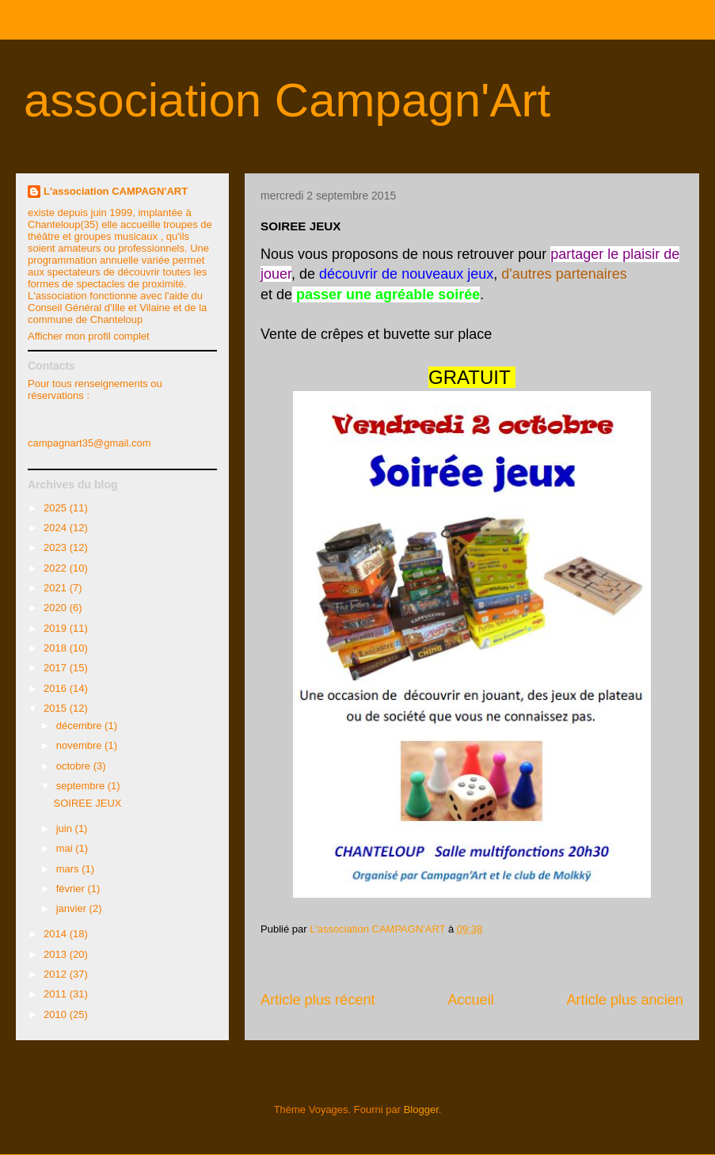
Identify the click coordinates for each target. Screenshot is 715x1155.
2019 (57, 628)
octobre (74, 766)
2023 (57, 547)
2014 (57, 934)
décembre (80, 725)
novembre (80, 745)
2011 (57, 994)
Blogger (421, 1109)
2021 (57, 588)
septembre (82, 786)
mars (69, 869)
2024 (57, 528)
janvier (72, 908)
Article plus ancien (624, 1000)
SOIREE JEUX (87, 803)
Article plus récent (318, 1000)
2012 (57, 974)
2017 (57, 668)
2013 (57, 954)
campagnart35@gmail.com (89, 443)
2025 (57, 508)
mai (66, 848)
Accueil (470, 1000)
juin (65, 828)
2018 (57, 648)
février (72, 889)
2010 (57, 1014)
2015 (57, 708)
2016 (57, 688)
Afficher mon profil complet (89, 336)
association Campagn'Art (287, 100)
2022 (57, 568)
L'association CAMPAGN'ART (116, 191)
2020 (57, 608)
